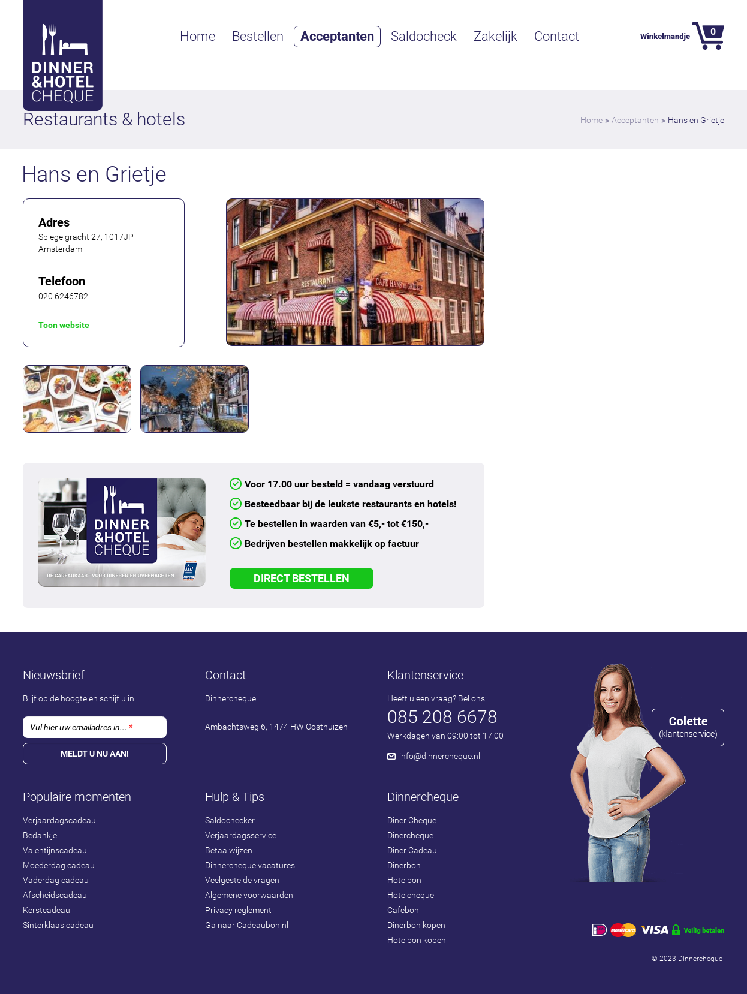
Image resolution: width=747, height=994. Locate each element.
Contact (556, 36)
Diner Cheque (411, 820)
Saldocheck (424, 36)
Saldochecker (230, 820)
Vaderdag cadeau (56, 880)
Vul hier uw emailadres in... (81, 727)
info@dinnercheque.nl (439, 756)
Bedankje (40, 835)
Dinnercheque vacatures (250, 865)
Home (197, 36)
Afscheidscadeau (55, 895)
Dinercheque (410, 835)
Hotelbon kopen (416, 940)
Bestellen (258, 36)
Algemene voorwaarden (249, 895)
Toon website (63, 325)
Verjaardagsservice (240, 835)
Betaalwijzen (228, 850)
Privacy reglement (238, 910)
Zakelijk (495, 36)
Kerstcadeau (46, 910)
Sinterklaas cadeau (58, 925)
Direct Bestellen (302, 578)
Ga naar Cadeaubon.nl (246, 925)
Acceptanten (337, 36)
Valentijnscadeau (55, 850)
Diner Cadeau (412, 850)
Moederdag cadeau (59, 865)
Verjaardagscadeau (59, 820)
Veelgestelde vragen (242, 880)
